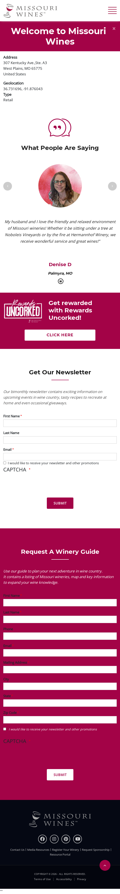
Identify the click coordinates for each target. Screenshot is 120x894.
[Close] (113, 28)
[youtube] (77, 839)
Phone (8, 629)
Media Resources (38, 849)
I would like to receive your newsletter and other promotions (53, 463)
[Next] (112, 186)
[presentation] (36, 485)
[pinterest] (65, 839)
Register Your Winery (65, 849)
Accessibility (64, 879)
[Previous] (7, 186)
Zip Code (10, 712)
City (6, 679)
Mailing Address (15, 662)
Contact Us (17, 849)
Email (7, 449)
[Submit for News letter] (60, 503)
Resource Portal (60, 854)
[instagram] (54, 839)
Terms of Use (42, 879)
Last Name (11, 433)
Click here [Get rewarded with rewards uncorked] (60, 335)
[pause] (60, 281)
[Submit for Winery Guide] (60, 774)
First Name (11, 416)
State (7, 696)
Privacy (81, 879)
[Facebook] (42, 839)
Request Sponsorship (96, 849)
